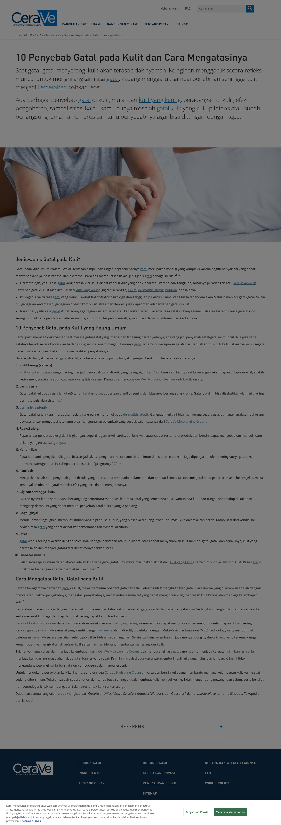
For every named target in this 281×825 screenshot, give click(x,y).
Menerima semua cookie (230, 814)
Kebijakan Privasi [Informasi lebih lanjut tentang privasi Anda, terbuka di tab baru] (31, 823)
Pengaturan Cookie (196, 814)
